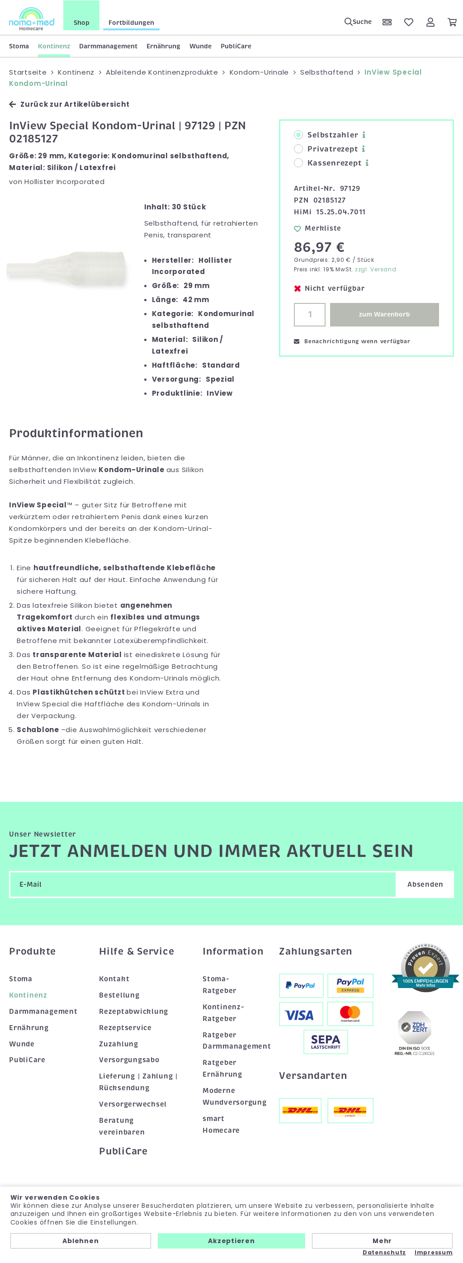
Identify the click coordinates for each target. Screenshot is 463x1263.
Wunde (200, 46)
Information (232, 951)
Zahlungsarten (315, 951)
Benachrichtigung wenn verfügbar (352, 341)
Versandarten (313, 1076)
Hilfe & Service (136, 951)
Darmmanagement (108, 46)
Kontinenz (54, 46)
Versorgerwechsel (133, 1104)
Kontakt (114, 978)
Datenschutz (384, 1252)
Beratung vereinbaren (122, 1126)
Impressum (434, 1252)
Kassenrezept (327, 163)
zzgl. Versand (376, 269)
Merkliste (317, 228)
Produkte (32, 951)
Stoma (19, 46)
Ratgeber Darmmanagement (232, 1040)
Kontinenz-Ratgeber (224, 1012)
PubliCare (236, 46)
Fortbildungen (131, 22)
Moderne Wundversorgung (232, 1097)
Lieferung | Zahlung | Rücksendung (138, 1082)
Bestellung (119, 995)
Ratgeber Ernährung (222, 1069)
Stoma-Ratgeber (219, 984)
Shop (82, 22)
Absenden (425, 884)
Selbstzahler (326, 135)
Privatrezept (326, 149)
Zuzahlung (118, 1044)
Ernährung (163, 46)
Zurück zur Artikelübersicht (69, 104)
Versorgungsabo (129, 1060)
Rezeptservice (125, 1027)
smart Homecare (221, 1125)
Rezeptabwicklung (133, 1011)
